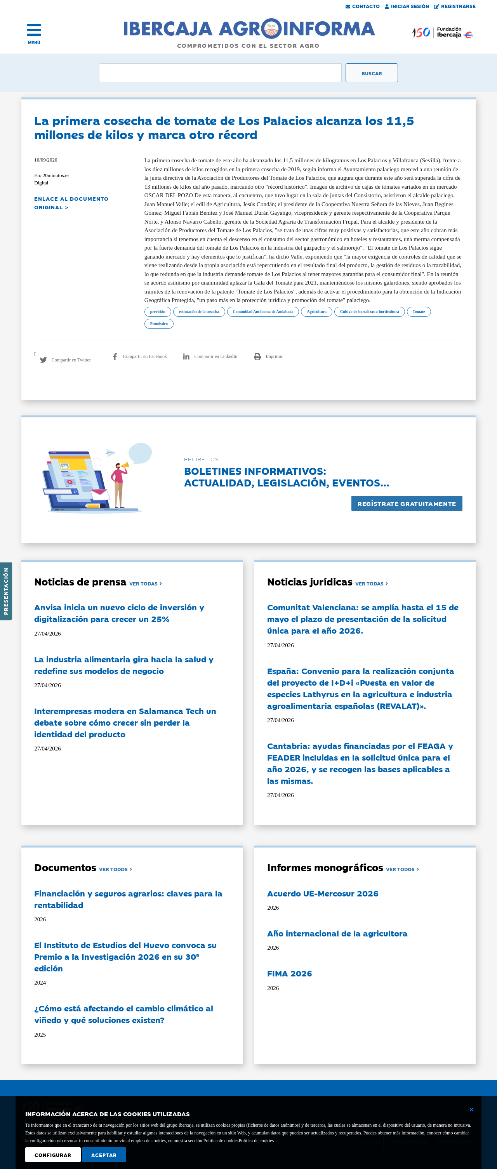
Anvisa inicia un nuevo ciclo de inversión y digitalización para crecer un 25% (119, 612)
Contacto (363, 5)
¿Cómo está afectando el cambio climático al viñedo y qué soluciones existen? (123, 1013)
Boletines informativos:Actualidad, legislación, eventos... (286, 476)
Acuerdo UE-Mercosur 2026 (323, 893)
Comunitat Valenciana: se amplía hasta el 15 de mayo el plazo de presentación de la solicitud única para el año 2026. (363, 618)
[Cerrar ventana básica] (471, 1109)
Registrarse (455, 5)
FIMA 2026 (289, 973)
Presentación (5, 591)
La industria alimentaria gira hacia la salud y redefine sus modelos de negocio (124, 664)
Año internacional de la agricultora (337, 933)
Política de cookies (256, 1140)
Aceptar (104, 1154)
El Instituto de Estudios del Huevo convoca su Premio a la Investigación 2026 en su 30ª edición (125, 956)
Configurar (53, 1154)
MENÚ (34, 42)
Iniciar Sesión (407, 5)
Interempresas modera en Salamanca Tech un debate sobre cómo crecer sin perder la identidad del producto (125, 722)
